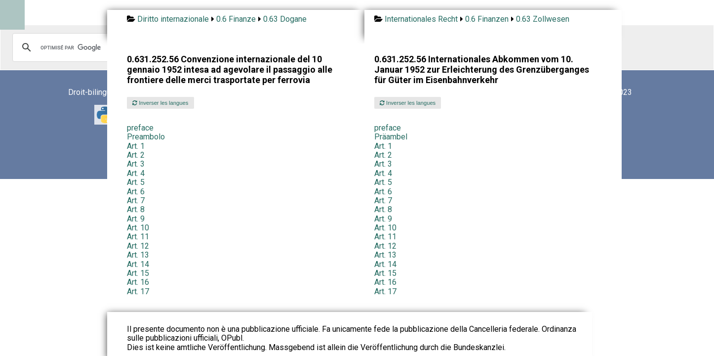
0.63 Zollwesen (542, 19)
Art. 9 (136, 218)
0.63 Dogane (285, 19)
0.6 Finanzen (487, 19)
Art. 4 (136, 173)
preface (140, 128)
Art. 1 (136, 146)
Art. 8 (136, 209)
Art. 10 (138, 227)
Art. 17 (138, 291)
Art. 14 (138, 264)
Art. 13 (138, 255)
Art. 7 (136, 200)
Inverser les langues (160, 103)
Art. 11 (138, 236)
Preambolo (146, 136)
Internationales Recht (421, 19)
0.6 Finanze (236, 19)
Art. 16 (138, 282)
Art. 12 (138, 246)
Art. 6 (136, 191)
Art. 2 (136, 155)
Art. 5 (136, 182)
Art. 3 (136, 164)
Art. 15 (138, 273)
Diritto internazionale (173, 19)
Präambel (390, 136)
